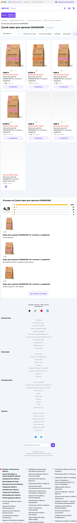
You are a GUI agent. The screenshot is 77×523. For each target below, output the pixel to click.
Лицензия (38, 320)
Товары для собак (38, 421)
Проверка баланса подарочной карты (38, 388)
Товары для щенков (17, 20)
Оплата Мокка (38, 390)
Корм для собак (38, 424)
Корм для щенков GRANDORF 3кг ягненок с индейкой (26, 259)
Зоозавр (4, 20)
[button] (11, 33)
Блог (38, 404)
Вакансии (38, 373)
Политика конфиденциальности (38, 334)
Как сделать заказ (38, 323)
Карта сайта (38, 348)
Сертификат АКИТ (38, 340)
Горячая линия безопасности (38, 371)
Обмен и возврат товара (38, 328)
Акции (38, 393)
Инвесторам (39, 359)
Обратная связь (39, 345)
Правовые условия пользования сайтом (38, 453)
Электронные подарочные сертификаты (38, 385)
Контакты (38, 376)
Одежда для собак (38, 427)
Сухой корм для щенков (52, 20)
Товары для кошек (38, 413)
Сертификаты (38, 342)
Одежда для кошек (38, 419)
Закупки (38, 365)
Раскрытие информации (38, 356)
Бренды (38, 399)
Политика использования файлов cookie (38, 337)
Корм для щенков (34, 20)
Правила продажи (38, 331)
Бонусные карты (38, 382)
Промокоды (38, 396)
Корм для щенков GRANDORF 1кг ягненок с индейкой (26, 235)
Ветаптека (38, 430)
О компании (38, 354)
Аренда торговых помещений (38, 368)
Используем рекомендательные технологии (38, 455)
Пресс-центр (38, 362)
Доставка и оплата (38, 325)
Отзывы (38, 402)
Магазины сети (38, 407)
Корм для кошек (38, 416)
